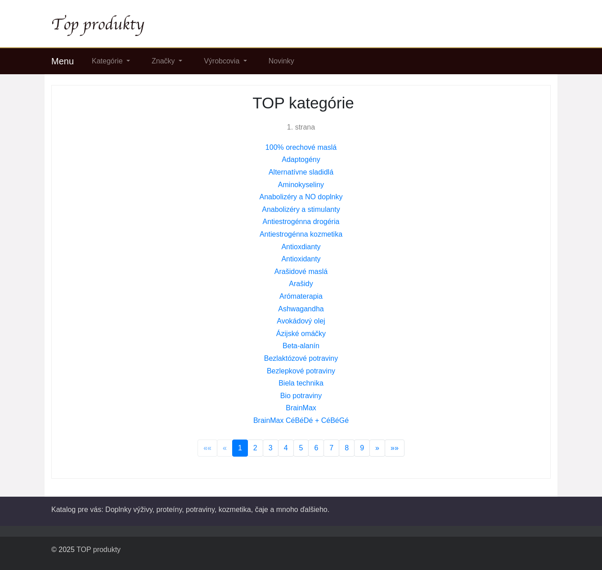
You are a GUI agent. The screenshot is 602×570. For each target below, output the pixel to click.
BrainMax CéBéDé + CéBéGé (301, 420)
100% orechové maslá (301, 147)
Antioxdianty (300, 247)
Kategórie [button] (108, 61)
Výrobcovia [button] (223, 61)
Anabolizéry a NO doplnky (301, 197)
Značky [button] (164, 61)
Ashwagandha (300, 309)
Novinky (281, 61)
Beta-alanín (301, 346)
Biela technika (301, 383)
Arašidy (301, 283)
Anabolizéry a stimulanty (301, 209)
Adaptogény (301, 159)
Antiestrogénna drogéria (301, 221)
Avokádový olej (301, 321)
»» (395, 448)
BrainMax (301, 408)
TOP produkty (98, 549)
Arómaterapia (301, 296)
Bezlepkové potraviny (301, 371)
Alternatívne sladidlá (301, 172)
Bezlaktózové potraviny (301, 358)
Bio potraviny (301, 395)
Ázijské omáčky (301, 333)
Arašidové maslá (301, 271)
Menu (62, 61)
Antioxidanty (300, 259)
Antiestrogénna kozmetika (301, 234)
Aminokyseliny (301, 185)
